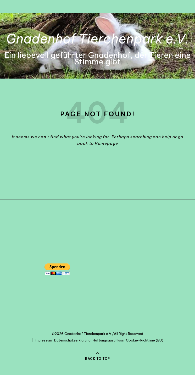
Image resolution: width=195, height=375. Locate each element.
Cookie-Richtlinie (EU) (144, 340)
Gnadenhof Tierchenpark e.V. (97, 39)
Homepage (106, 143)
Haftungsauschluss (108, 340)
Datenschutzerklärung (72, 340)
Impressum (43, 340)
